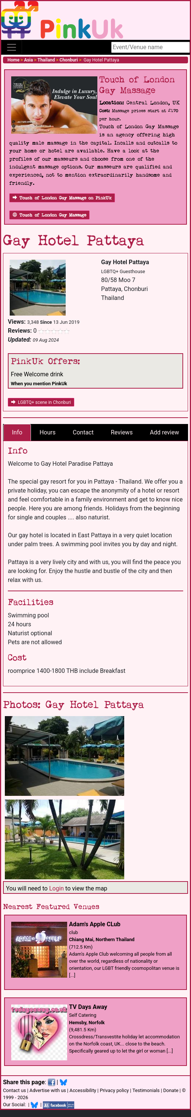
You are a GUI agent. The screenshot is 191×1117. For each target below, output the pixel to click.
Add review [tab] (164, 432)
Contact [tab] (83, 432)
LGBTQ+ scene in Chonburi (41, 402)
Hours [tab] (48, 432)
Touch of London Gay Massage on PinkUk (62, 198)
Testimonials (146, 1090)
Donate (170, 1090)
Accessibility (82, 1090)
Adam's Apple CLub (94, 924)
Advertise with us (47, 1090)
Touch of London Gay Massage (49, 215)
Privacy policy (114, 1090)
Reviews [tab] (122, 432)
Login (56, 888)
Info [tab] (17, 432)
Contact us (14, 1090)
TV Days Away (88, 1006)
